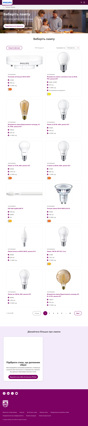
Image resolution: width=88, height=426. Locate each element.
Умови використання (45, 416)
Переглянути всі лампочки (14, 26)
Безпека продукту (31, 416)
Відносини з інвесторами (10, 412)
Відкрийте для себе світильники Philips (23, 377)
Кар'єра (22, 412)
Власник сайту (44, 412)
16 (70, 313)
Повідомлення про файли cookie (59, 412)
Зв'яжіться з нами (32, 412)
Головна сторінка (10, 7)
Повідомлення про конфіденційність (13, 416)
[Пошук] (81, 2)
